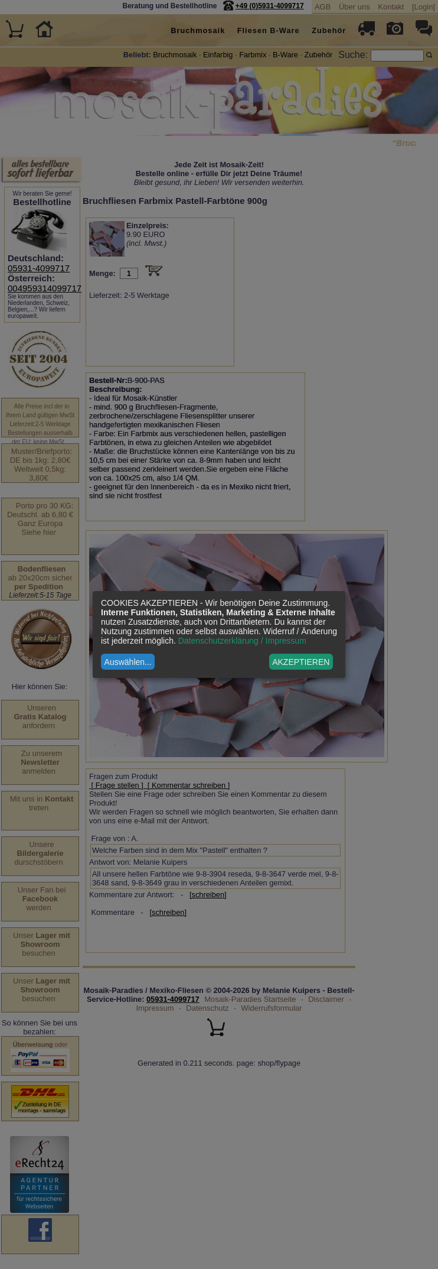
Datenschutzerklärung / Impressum (242, 640)
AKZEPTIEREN (300, 662)
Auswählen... (128, 662)
